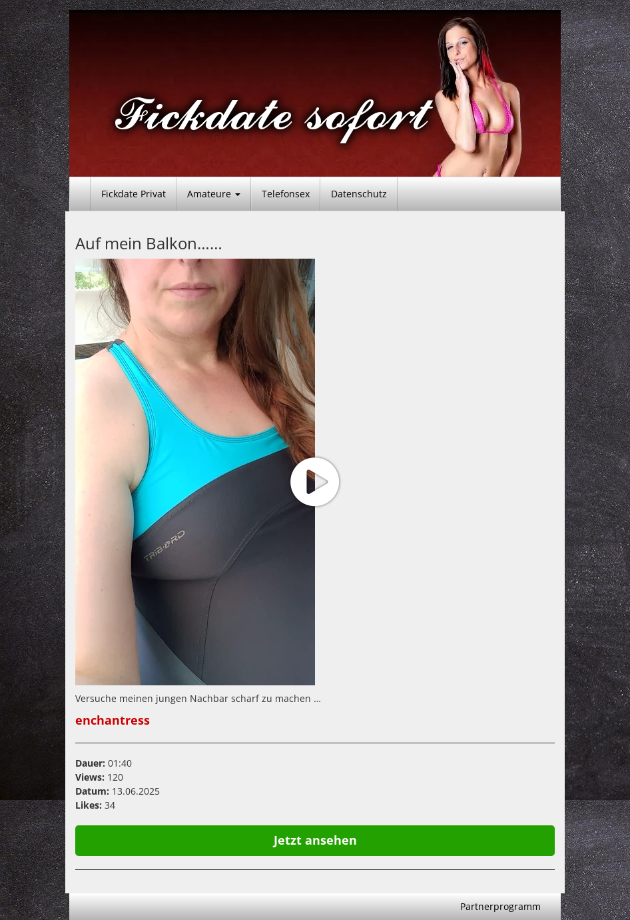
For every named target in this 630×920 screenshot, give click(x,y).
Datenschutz (359, 193)
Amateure (213, 193)
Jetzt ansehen (315, 840)
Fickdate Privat (133, 193)
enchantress (112, 720)
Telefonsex (286, 193)
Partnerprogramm (500, 906)
